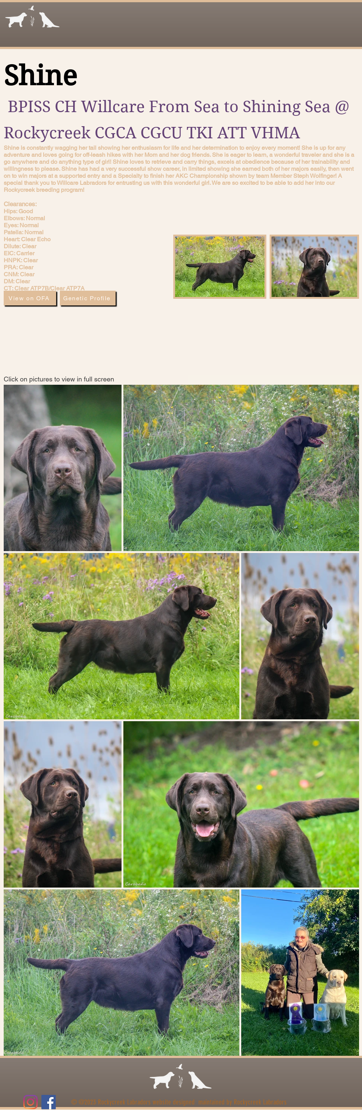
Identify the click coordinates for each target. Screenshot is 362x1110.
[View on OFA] (30, 298)
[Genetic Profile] (88, 298)
